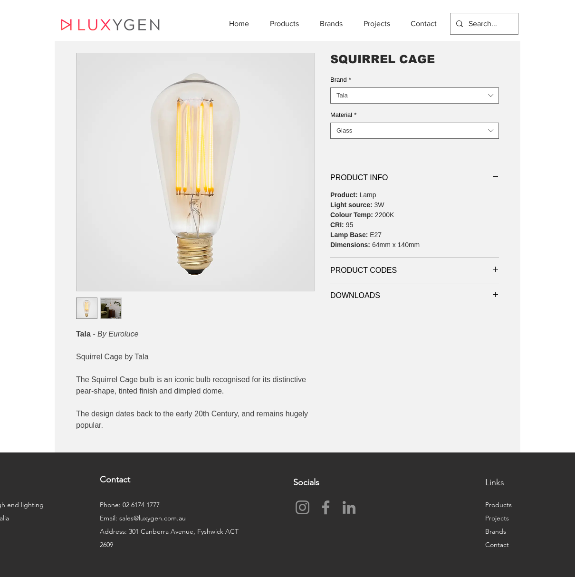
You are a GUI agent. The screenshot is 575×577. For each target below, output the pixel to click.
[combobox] (414, 95)
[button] (288, 23)
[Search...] (483, 23)
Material (343, 114)
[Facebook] (325, 507)
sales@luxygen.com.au (152, 518)
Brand (340, 79)
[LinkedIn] (349, 507)
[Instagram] (302, 507)
